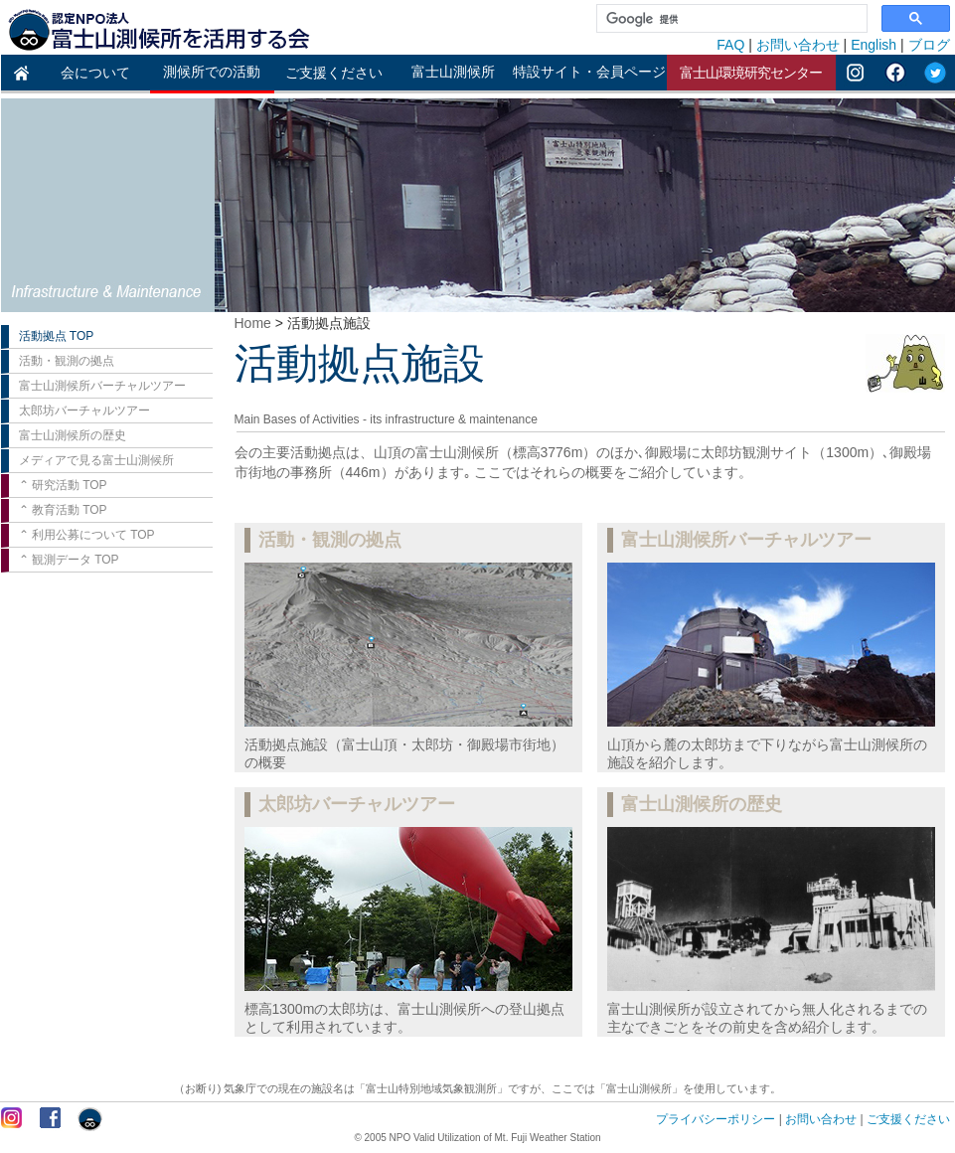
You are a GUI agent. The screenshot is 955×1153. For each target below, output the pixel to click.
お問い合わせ (798, 45)
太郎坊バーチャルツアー (84, 410)
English (873, 45)
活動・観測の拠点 (66, 361)
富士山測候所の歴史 (72, 435)
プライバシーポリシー (715, 1119)
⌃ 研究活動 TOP (63, 485)
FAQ (730, 45)
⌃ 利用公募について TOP (87, 535)
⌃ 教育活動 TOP (63, 510)
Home (253, 323)
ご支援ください (334, 73)
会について (95, 73)
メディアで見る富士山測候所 (96, 460)
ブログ (929, 45)
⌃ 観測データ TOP (69, 560)
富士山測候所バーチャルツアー (102, 386)
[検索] (729, 19)
